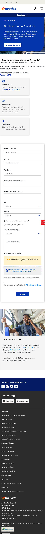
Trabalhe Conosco (7, 447)
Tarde (13, 225)
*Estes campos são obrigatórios (13, 253)
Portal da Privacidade (8, 451)
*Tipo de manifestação (12, 230)
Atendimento (6, 475)
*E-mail (6, 159)
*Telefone (7, 170)
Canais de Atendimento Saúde (11, 483)
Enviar (22, 294)
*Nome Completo (10, 148)
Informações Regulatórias (9, 455)
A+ (12, 2)
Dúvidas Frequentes (7, 463)
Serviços (4, 411)
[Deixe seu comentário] (22, 245)
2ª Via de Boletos (6, 419)
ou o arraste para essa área (22, 270)
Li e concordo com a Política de (22, 285)
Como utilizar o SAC (13, 339)
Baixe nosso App (8, 395)
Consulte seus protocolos (11, 90)
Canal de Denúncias (7, 467)
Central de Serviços (7, 427)
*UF (5, 202)
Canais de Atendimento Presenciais (12, 491)
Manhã (7, 225)
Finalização (6, 124)
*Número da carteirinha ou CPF (14, 181)
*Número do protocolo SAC (13, 191)
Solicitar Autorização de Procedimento (13, 431)
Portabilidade (5, 459)
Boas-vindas (5, 479)
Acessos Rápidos (7, 443)
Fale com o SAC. (5, 75)
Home (5, 20)
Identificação (6, 84)
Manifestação (7, 104)
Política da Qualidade (8, 471)
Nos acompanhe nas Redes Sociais (14, 382)
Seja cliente (22, 15)
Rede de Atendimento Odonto (10, 439)
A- (16, 2)
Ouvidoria (12, 20)
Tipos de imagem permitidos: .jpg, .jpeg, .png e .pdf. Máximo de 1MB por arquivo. (22, 277)
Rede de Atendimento (8, 435)
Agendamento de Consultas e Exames (13, 415)
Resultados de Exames (8, 423)
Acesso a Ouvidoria (13, 45)
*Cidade (6, 212)
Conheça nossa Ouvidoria (19, 26)
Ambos (20, 225)
